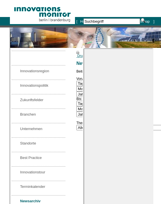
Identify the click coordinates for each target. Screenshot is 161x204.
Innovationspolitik (34, 85)
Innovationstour (32, 172)
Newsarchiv (30, 201)
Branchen (28, 114)
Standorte (28, 143)
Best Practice (31, 158)
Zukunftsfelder (31, 100)
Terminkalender (32, 186)
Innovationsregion (34, 71)
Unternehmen (31, 129)
